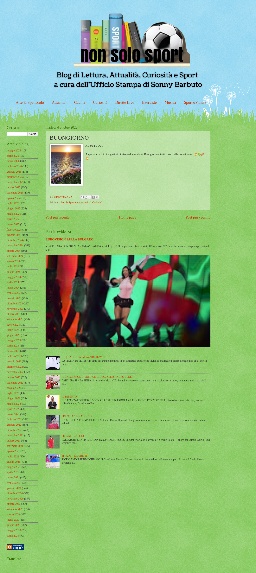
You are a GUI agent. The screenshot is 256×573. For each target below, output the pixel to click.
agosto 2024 (13, 261)
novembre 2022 (15, 372)
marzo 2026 (13, 161)
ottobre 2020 (13, 503)
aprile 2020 (13, 535)
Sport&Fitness (195, 102)
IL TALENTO (69, 396)
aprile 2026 (13, 155)
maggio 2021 (14, 467)
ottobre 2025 (13, 187)
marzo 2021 (13, 477)
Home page (127, 217)
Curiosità (100, 102)
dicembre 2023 (15, 303)
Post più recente (57, 217)
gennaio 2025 (14, 234)
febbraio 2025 (14, 229)
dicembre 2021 (15, 430)
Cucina (79, 102)
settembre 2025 (15, 192)
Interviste (149, 102)
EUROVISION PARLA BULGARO (69, 239)
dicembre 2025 (15, 176)
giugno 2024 (13, 272)
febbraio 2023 (14, 356)
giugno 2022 (13, 398)
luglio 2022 (13, 393)
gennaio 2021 (14, 488)
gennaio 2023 (14, 361)
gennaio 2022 (14, 424)
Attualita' (59, 102)
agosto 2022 (13, 387)
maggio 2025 (14, 213)
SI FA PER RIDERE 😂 (75, 455)
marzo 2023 (13, 351)
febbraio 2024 (14, 292)
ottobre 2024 (13, 250)
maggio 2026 (14, 150)
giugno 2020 (13, 525)
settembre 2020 (15, 509)
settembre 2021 (15, 445)
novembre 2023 (15, 308)
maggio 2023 (14, 340)
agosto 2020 (13, 514)
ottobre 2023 (13, 314)
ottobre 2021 (13, 440)
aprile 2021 (13, 472)
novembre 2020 (15, 498)
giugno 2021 (13, 461)
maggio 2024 (14, 277)
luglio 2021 (13, 456)
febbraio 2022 (14, 419)
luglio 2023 (13, 329)
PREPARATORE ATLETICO (77, 416)
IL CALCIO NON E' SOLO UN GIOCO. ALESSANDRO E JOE (97, 376)
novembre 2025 (15, 182)
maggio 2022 (14, 403)
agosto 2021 (13, 451)
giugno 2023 (13, 335)
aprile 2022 (13, 409)
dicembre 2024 (15, 240)
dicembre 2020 (15, 493)
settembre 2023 (15, 319)
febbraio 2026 (14, 166)
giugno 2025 (13, 208)
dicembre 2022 (15, 366)
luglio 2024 (13, 266)
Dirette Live (124, 102)
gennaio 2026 (14, 171)
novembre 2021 (15, 435)
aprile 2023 (13, 345)
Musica (170, 102)
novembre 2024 (15, 245)
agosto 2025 (13, 198)
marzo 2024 (13, 287)
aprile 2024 (13, 282)
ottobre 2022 (13, 377)
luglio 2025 (13, 203)
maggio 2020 (14, 530)
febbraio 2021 (14, 482)
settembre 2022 (15, 382)
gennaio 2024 (14, 298)
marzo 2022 (13, 414)
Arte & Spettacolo (30, 102)
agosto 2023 (13, 324)
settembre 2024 (15, 256)
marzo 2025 (13, 224)
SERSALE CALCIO (73, 436)
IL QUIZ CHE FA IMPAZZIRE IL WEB (83, 357)
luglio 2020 (13, 519)
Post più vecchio (198, 217)
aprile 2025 (13, 219)
